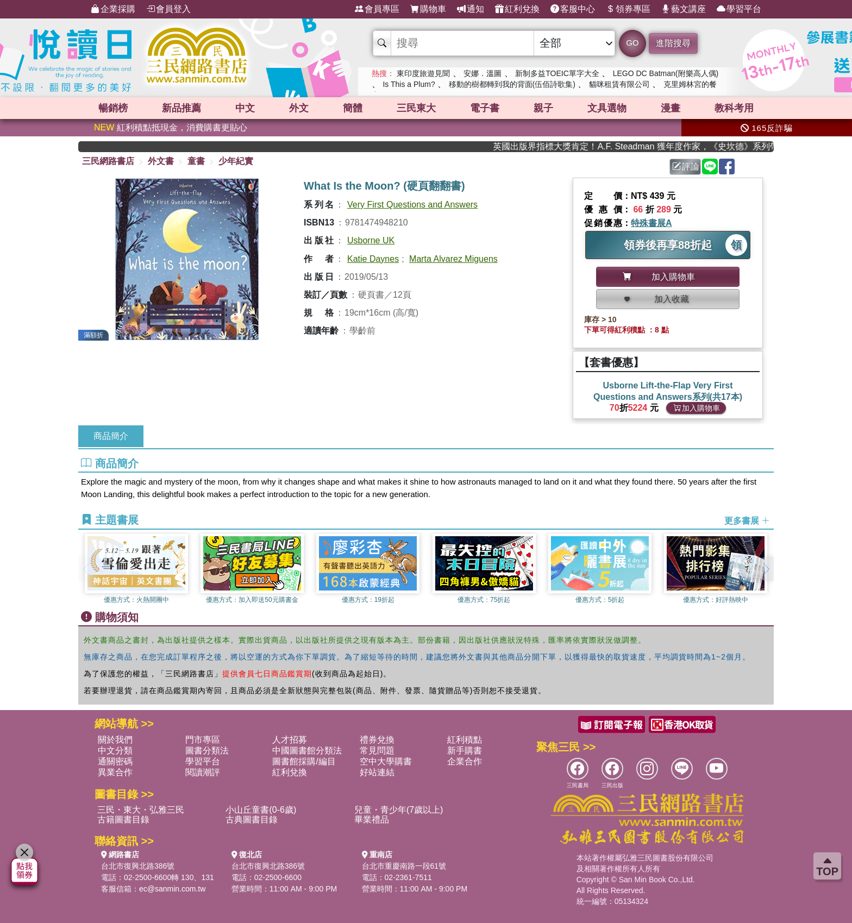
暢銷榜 (113, 108)
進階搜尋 (673, 43)
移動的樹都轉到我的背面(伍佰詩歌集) (512, 84)
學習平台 (739, 9)
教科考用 (734, 108)
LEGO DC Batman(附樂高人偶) (665, 73)
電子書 (484, 108)
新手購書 (464, 750)
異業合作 (115, 772)
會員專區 (377, 9)
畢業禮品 (371, 819)
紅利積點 (464, 739)
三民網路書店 (108, 161)
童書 (196, 161)
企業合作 (464, 761)
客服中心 (572, 9)
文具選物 (607, 108)
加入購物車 (696, 408)
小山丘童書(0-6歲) (260, 809)
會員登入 (168, 9)
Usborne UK (370, 240)
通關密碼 (115, 761)
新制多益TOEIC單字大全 (557, 73)
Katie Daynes (373, 258)
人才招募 (289, 739)
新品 (181, 108)
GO (632, 42)
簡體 (352, 108)
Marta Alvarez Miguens (453, 258)
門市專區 (202, 739)
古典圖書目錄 (251, 819)
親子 (543, 108)
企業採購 (113, 9)
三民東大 (416, 108)
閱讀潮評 (202, 772)
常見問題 (377, 750)
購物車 (428, 9)
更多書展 (747, 520)
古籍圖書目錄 (123, 819)
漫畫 (670, 108)
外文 (299, 108)
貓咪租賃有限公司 (619, 84)
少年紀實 (235, 161)
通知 (470, 9)
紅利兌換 (517, 9)
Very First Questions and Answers (412, 204)
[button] (765, 569)
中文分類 (115, 750)
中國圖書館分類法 (307, 750)
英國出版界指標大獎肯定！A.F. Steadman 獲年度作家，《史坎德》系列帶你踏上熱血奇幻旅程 (647, 146)
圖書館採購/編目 (303, 761)
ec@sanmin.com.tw (172, 888)
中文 (245, 108)
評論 (685, 166)
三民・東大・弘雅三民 (140, 809)
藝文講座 (683, 9)
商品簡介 (110, 436)
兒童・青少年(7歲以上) (398, 809)
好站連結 (377, 772)
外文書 (161, 161)
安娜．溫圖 (482, 73)
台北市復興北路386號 (137, 866)
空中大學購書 (386, 761)
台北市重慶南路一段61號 (404, 866)
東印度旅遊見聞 (423, 73)
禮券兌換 (377, 739)
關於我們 (115, 739)
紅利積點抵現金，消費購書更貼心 (170, 127)
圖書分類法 (207, 750)
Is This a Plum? (409, 84)
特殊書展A (651, 223)
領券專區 (628, 9)
